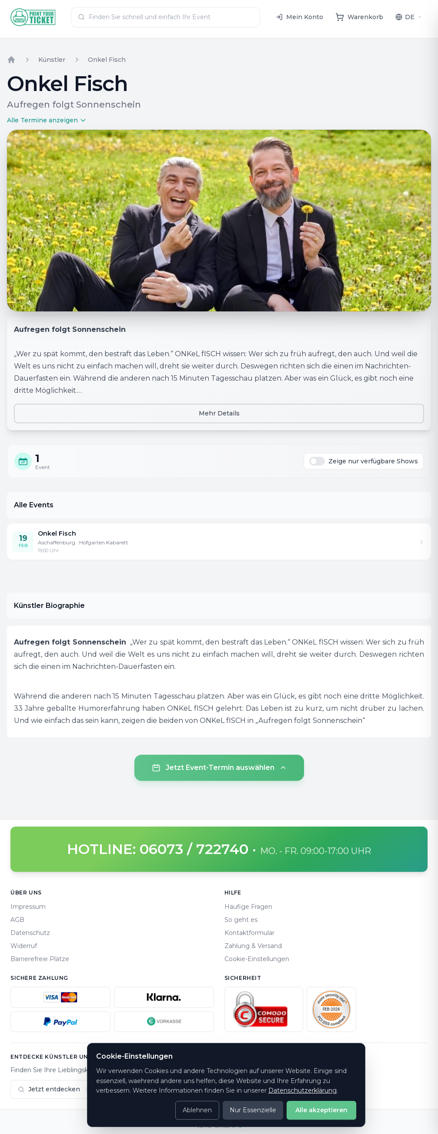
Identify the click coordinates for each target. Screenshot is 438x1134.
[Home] (33, 17)
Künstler (51, 60)
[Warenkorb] (359, 17)
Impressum (28, 907)
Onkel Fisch (107, 60)
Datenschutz (30, 933)
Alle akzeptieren (321, 1110)
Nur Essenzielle (253, 1110)
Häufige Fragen (248, 907)
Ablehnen (197, 1110)
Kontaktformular (249, 933)
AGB (17, 920)
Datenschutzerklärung (302, 1090)
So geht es (240, 920)
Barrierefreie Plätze (39, 959)
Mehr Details (219, 413)
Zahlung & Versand (253, 946)
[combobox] (165, 17)
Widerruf (23, 946)
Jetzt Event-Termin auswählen (219, 767)
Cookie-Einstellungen (256, 959)
